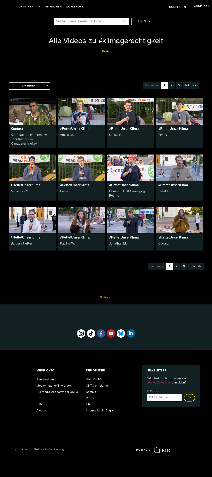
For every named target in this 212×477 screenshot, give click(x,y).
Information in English (101, 405)
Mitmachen (54, 6)
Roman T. (66, 186)
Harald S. (164, 186)
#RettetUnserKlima (75, 129)
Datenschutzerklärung (49, 443)
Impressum (19, 443)
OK (189, 392)
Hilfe (39, 399)
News (40, 393)
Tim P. (162, 135)
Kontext (17, 129)
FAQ (89, 399)
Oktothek (27, 6)
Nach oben (106, 295)
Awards (41, 405)
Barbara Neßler (21, 238)
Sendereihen (45, 374)
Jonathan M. (117, 238)
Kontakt (91, 386)
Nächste (190, 85)
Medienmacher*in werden (54, 380)
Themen (142, 21)
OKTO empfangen (98, 380)
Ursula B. (115, 135)
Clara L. (163, 238)
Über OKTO (94, 374)
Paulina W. (67, 238)
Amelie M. (66, 135)
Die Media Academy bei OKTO (57, 386)
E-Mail (152, 385)
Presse (90, 393)
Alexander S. (19, 186)
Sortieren (34, 86)
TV (40, 6)
